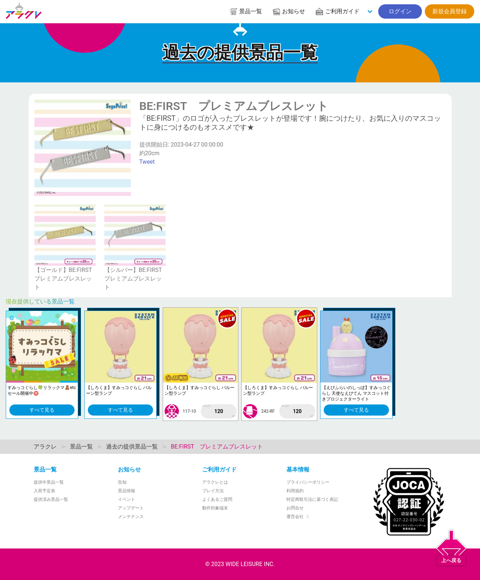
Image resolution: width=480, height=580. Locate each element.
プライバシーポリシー (307, 482)
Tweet (147, 161)
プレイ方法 (213, 490)
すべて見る (41, 410)
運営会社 (298, 516)
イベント (126, 499)
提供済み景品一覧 (51, 499)
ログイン (400, 11)
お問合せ (295, 508)
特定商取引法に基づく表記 (312, 499)
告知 (122, 482)
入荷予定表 (44, 490)
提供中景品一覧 (49, 482)
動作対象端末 (215, 508)
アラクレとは (215, 482)
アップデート (131, 508)
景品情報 (126, 490)
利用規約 (295, 490)
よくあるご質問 (217, 499)
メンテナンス (131, 516)
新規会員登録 (449, 11)
